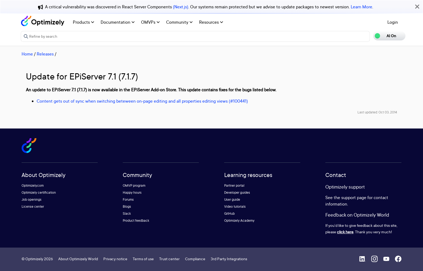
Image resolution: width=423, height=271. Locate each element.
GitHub (229, 213)
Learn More (361, 7)
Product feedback (136, 220)
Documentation (118, 22)
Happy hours (132, 192)
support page (353, 197)
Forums (128, 199)
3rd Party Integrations (229, 258)
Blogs (127, 206)
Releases (45, 54)
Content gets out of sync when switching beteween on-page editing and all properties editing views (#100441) (142, 101)
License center (33, 206)
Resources (211, 22)
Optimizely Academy (239, 220)
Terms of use (143, 258)
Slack (127, 213)
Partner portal (234, 185)
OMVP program (134, 185)
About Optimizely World (78, 258)
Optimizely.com (33, 185)
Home (27, 54)
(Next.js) (180, 7)
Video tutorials (235, 206)
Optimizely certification (39, 192)
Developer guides (237, 192)
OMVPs (150, 22)
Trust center (169, 258)
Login (392, 22)
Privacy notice (115, 258)
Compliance (195, 258)
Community (179, 22)
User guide (232, 199)
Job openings (32, 199)
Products (83, 22)
